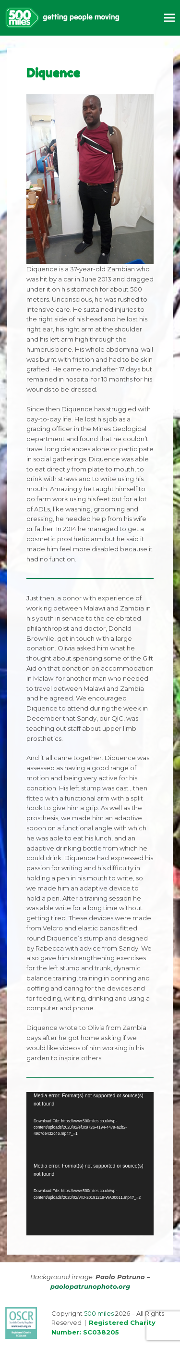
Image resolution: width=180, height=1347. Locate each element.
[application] (90, 1127)
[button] (169, 17)
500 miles (99, 1313)
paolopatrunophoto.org (90, 1286)
